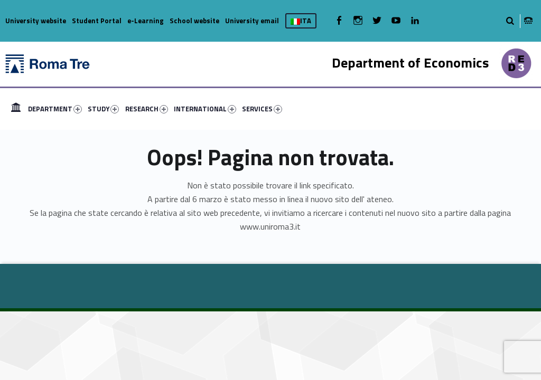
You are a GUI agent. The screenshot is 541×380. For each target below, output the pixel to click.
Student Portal (97, 20)
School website (194, 20)
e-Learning (145, 20)
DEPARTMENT (55, 108)
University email (252, 20)
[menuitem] (15, 109)
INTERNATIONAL (205, 108)
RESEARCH (146, 108)
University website (35, 20)
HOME (15, 108)
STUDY (103, 108)
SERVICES (262, 108)
